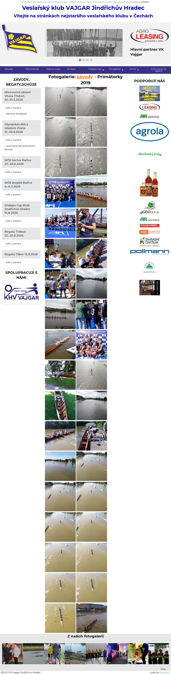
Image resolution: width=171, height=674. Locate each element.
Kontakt (71, 69)
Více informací (135, 2)
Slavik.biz (165, 672)
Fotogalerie (115, 69)
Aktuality (8, 69)
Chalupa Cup (94, 69)
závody (85, 76)
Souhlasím (145, 2)
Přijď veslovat (32, 69)
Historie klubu (53, 69)
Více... (164, 669)
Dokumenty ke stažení (158, 70)
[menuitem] (12, 70)
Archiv (133, 69)
